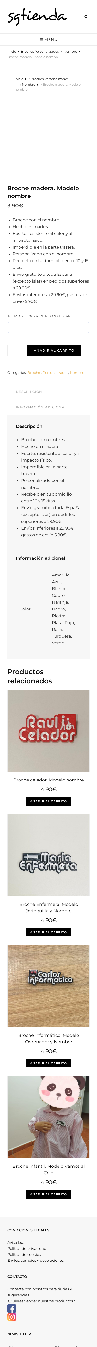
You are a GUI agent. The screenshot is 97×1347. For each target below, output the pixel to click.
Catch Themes (55, 1337)
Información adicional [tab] (41, 333)
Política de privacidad (26, 1174)
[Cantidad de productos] (14, 275)
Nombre (70, 51)
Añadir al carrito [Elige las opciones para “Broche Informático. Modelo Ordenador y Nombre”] (48, 989)
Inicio (11, 51)
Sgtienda (41, 1333)
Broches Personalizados (40, 51)
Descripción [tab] (29, 317)
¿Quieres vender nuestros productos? (41, 1226)
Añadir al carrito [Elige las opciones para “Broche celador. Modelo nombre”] (48, 727)
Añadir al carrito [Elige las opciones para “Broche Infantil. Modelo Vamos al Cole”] (48, 1120)
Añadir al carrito (54, 276)
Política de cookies (24, 1180)
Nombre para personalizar (39, 241)
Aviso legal (17, 1168)
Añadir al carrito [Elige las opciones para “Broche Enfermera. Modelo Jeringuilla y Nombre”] (48, 858)
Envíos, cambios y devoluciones (35, 1186)
